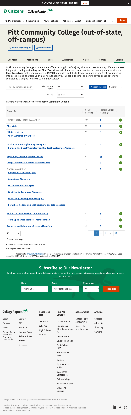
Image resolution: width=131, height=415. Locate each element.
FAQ (20, 323)
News (5, 327)
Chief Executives (50, 70)
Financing (98, 327)
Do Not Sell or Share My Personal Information (9, 336)
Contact (22, 319)
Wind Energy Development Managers (26, 198)
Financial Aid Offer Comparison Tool (65, 329)
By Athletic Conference (62, 373)
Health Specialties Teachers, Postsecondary (28, 220)
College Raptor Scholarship (82, 320)
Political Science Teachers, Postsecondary (27, 213)
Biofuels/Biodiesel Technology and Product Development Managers (41, 148)
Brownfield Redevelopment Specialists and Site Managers (36, 205)
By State (60, 360)
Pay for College (52, 21)
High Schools (45, 330)
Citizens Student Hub (96, 21)
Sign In (122, 20)
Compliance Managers (19, 179)
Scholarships (33, 21)
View (85, 3)
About (79, 21)
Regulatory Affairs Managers (22, 172)
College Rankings (65, 341)
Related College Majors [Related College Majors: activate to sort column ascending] (107, 111)
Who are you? (89, 283)
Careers (6, 323)
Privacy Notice (25, 336)
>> (122, 233)
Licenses (23, 345)
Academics (67, 60)
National (113, 87)
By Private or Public (63, 366)
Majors (86, 60)
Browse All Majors (65, 383)
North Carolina (98, 87)
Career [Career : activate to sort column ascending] (11, 111)
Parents (42, 334)
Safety (102, 60)
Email (54, 283)
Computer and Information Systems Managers (29, 226)
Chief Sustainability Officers (22, 136)
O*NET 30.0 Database (35, 254)
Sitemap (23, 327)
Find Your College (14, 21)
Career (61, 95)
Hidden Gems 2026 (63, 354)
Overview (12, 60)
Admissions (32, 60)
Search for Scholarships (81, 328)
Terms (22, 340)
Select (86, 288)
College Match (63, 321)
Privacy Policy (25, 332)
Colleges (43, 326)
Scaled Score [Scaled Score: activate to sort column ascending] (89, 111)
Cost (50, 60)
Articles (68, 21)
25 (116, 233)
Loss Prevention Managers (21, 185)
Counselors (44, 321)
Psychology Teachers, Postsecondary (25, 156)
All (59, 86)
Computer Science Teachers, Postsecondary (28, 162)
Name (24, 283)
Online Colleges (64, 379)
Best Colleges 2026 (63, 346)
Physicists (12, 126)
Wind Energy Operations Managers (25, 192)
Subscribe (111, 289)
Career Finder (63, 336)
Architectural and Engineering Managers (26, 144)
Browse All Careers (61, 389)
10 (8, 233)
